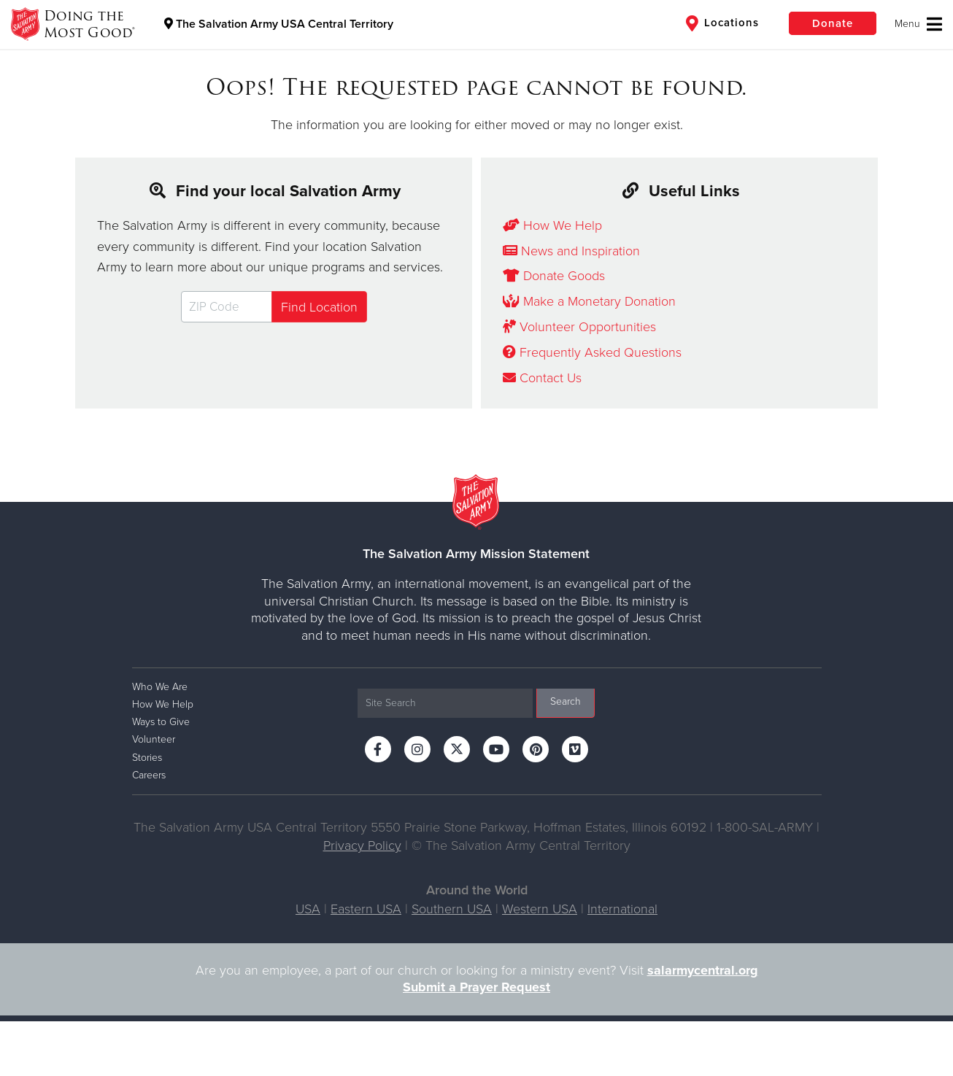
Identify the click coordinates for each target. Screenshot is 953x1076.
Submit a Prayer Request (476, 987)
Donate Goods (554, 276)
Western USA (539, 909)
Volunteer (153, 739)
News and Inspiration (571, 251)
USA (308, 909)
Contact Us (542, 378)
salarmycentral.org (702, 970)
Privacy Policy (362, 845)
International (622, 909)
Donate (832, 23)
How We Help (552, 225)
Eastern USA (366, 909)
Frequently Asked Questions (592, 352)
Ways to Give (161, 722)
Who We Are (160, 687)
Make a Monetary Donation (589, 301)
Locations (722, 23)
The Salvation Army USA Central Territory (278, 24)
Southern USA (452, 909)
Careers (149, 775)
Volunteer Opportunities (579, 327)
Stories (147, 757)
